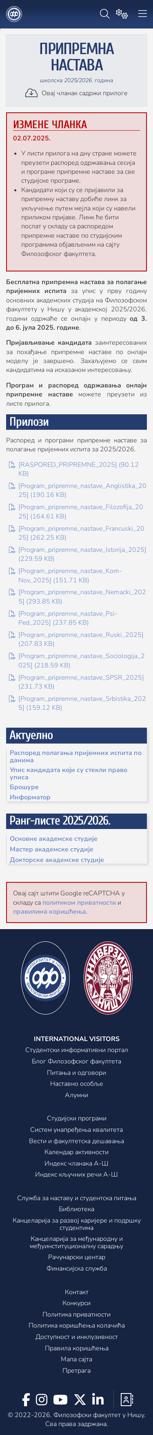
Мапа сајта (76, 1359)
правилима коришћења (49, 911)
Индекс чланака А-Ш (76, 1164)
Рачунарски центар (76, 1257)
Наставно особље (76, 1084)
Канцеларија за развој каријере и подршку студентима (77, 1224)
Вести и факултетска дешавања (76, 1141)
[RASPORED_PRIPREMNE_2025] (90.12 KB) (74, 469)
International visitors (77, 1039)
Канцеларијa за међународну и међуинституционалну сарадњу (76, 1243)
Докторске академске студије (57, 859)
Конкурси (76, 1303)
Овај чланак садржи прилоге (76, 93)
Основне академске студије (54, 838)
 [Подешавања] (122, 14)
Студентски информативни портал (76, 1050)
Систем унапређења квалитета (76, 1130)
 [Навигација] (142, 14)
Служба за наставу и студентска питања (76, 1198)
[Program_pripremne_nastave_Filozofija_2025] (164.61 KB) (76, 512)
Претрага (76, 1371)
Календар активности (76, 1152)
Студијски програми (76, 1118)
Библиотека (76, 1209)
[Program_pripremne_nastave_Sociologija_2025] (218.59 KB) (77, 660)
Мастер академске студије (51, 849)
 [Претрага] (105, 14)
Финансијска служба (77, 1269)
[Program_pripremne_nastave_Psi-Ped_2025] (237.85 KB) (63, 618)
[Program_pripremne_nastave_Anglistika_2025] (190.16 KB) (77, 490)
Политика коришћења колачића (77, 1326)
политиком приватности (79, 902)
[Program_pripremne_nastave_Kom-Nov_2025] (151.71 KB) (65, 575)
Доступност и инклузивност (76, 1337)
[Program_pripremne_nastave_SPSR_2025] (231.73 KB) (76, 682)
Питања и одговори (76, 1073)
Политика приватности (76, 1315)
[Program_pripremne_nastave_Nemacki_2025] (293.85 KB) (77, 597)
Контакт (77, 1292)
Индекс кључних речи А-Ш (76, 1175)
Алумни (76, 1095)
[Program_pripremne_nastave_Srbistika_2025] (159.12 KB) (77, 703)
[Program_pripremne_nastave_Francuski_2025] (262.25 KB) (76, 533)
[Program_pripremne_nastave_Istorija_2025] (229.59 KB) (77, 554)
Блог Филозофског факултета (76, 1061)
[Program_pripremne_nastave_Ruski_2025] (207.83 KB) (76, 639)
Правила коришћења (77, 1348)
